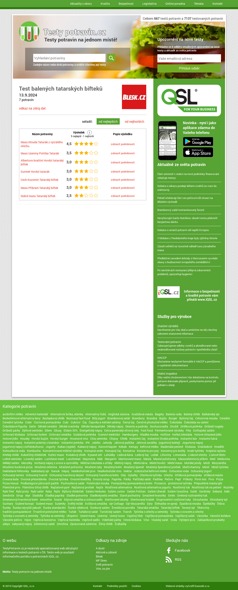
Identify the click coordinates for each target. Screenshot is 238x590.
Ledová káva (125, 455)
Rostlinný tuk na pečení (206, 487)
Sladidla (37, 495)
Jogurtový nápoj (192, 443)
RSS (178, 559)
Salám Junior (116, 491)
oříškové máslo (213, 475)
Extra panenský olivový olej (121, 430)
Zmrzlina (62, 524)
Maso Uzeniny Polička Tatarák (40, 153)
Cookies (136, 586)
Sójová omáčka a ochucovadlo (83, 499)
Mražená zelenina (46, 467)
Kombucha (34, 451)
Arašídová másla (142, 414)
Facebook (182, 550)
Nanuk (55, 471)
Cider (28, 422)
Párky (127, 479)
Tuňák (72, 512)
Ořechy (168, 475)
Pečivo (169, 479)
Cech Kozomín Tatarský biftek (39, 180)
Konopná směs (93, 451)
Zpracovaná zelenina (83, 524)
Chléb (123, 438)
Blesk (99, 556)
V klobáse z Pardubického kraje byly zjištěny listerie (187, 238)
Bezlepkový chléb (53, 418)
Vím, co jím (103, 568)
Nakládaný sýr (40, 471)
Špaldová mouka (190, 503)
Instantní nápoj (12, 443)
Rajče (99, 487)
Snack (58, 499)
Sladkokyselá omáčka (104, 495)
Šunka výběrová (78, 508)
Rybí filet (8, 491)
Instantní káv (188, 438)
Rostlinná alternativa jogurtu (152, 487)
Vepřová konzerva (44, 520)
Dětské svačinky (69, 426)
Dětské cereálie (47, 426)
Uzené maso (87, 516)
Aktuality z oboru (81, 3)
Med (212, 459)
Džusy (58, 430)
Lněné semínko (12, 459)
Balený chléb (192, 414)
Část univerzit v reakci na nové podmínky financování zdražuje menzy (188, 176)
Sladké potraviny (77, 495)
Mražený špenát (134, 467)
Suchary (8, 503)
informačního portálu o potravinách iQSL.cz (31, 556)
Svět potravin (104, 564)
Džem (48, 430)
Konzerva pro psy (148, 451)
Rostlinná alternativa (118, 487)
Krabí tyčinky (195, 451)
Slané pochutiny (130, 495)
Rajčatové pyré (60, 487)
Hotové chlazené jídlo (208, 434)
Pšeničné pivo (11, 487)
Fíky (188, 430)
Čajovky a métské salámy (105, 422)
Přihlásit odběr (189, 68)
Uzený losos (117, 516)
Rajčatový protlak (83, 487)
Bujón (163, 418)
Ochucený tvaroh (36, 475)
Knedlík (219, 447)
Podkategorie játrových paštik (40, 483)
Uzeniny (102, 516)
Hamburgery (130, 434)
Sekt (227, 491)
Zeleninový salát (44, 524)
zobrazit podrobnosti (123, 144)
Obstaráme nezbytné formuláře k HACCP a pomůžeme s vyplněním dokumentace (189, 361)
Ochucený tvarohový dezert (66, 475)
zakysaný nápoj (22, 524)
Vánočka (202, 516)
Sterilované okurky (116, 499)
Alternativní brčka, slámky (66, 414)
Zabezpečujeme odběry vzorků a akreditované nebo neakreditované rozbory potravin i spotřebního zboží (189, 345)
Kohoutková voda (14, 451)
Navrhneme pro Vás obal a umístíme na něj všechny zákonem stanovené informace (189, 329)
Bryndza (152, 418)
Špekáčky (209, 503)
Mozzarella (219, 463)
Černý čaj (128, 422)
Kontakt (217, 3)
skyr (27, 495)
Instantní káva (208, 438)
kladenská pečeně (172, 447)
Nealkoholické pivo (83, 471)
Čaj (84, 422)
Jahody (107, 443)
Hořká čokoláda (182, 434)
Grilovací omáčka (60, 434)
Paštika (158, 479)
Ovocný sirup (101, 479)
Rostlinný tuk (181, 487)
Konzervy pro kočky (173, 451)
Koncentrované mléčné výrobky (62, 451)
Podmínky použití (117, 586)
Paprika (117, 479)
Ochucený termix (13, 475)
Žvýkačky (120, 524)
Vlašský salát (159, 520)
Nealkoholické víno (109, 471)
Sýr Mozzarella (135, 503)
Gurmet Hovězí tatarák (35, 172)
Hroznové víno (79, 438)
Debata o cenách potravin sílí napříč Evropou (183, 230)
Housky (25, 438)
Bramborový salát (118, 418)
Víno (146, 520)
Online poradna (175, 3)
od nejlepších (108, 121)
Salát (193, 491)
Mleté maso (175, 463)
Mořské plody (192, 463)
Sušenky (60, 503)
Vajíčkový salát (185, 516)
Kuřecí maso (56, 455)
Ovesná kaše (11, 479)
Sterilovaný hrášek (142, 499)
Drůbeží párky (11, 430)
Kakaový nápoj (87, 447)
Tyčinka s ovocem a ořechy (187, 512)
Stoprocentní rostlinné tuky (173, 499)
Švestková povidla (123, 508)
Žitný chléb (106, 524)
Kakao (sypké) (67, 447)
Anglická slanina (118, 414)
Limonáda (179, 455)
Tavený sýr (188, 508)
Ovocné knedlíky (80, 479)
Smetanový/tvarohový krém (20, 499)
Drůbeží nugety (213, 426)
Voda (173, 520)
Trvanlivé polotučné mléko (49, 512)
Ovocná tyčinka (58, 479)
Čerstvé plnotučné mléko (152, 422)
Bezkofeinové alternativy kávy (22, 418)
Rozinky (228, 487)
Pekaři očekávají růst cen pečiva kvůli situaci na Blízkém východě (185, 200)
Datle (32, 426)
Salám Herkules (96, 491)
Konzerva (129, 451)
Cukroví (75, 422)
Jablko (96, 443)
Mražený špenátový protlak (163, 467)
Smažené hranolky (154, 495)
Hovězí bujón (40, 438)
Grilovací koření (37, 434)
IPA (87, 443)
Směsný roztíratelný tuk (192, 495)
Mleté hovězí (157, 463)
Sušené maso (44, 503)
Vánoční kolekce (220, 516)
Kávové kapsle (107, 447)
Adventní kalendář (36, 414)
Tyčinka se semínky (52, 516)
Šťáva (221, 503)
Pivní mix (200, 479)
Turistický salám (110, 512)
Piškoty (188, 479)
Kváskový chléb (76, 455)
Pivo (211, 479)
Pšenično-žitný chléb (35, 487)
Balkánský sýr (211, 414)
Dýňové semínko (32, 430)
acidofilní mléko (13, 414)
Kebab (123, 447)
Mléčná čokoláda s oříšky (96, 463)
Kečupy (133, 447)
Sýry (150, 503)
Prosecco (160, 483)
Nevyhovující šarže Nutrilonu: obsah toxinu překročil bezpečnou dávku (187, 220)
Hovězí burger (59, 438)
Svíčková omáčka (96, 503)
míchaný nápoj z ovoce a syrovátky (56, 463)
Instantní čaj (137, 438)
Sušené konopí (24, 503)
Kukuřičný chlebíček (33, 455)
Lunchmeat (73, 459)
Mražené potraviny (71, 467)
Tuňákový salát (88, 512)
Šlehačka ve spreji (166, 503)
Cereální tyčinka (13, 422)
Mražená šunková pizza (18, 467)
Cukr (66, 422)
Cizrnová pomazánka (47, 422)
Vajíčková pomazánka (159, 516)
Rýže (57, 491)
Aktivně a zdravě (106, 552)
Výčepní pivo (187, 520)
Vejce (27, 520)
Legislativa (149, 3)
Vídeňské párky (111, 520)
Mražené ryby (93, 467)
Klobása (190, 447)
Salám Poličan (136, 491)
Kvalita (105, 3)
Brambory (138, 418)
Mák (100, 459)
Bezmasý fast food (78, 418)
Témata (199, 3)
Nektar (128, 471)
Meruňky (26, 463)
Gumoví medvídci (109, 434)
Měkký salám (11, 463)
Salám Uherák (156, 491)
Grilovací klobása (14, 434)
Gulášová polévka (84, 434)
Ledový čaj (142, 455)
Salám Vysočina (178, 491)
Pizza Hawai (11, 483)
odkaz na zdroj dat (32, 108)
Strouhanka (200, 499)
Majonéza (89, 459)
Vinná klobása (132, 520)
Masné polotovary (164, 459)
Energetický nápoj (91, 430)
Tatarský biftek (170, 508)
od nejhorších (134, 121)
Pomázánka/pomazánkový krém (131, 483)
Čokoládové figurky (15, 426)
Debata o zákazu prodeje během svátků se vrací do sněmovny (187, 188)
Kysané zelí (95, 455)
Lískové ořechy (197, 455)
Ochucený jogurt (201, 471)
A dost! (100, 548)
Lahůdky (109, 455)
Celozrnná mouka (206, 418)
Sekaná (217, 491)
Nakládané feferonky (16, 471)
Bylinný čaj (186, 418)
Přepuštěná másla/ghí (208, 483)
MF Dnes (101, 560)
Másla (147, 459)
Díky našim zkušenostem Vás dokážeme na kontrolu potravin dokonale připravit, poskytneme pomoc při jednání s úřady (189, 379)
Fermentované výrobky (169, 430)
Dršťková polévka (191, 426)
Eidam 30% (71, 430)
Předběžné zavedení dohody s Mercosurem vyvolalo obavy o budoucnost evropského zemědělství (187, 260)
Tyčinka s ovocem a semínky (20, 516)
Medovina (223, 459)
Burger (173, 418)
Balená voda (174, 414)
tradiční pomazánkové (17, 512)
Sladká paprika (54, 495)
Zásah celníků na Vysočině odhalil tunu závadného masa (186, 248)
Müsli (205, 467)
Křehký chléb (11, 455)
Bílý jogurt (98, 418)
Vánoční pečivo (12, 520)
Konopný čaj (113, 451)
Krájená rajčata (216, 451)
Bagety (159, 414)
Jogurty (50, 447)
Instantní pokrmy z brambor (41, 443)
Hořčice (165, 434)
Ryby (49, 491)
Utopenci (72, 516)
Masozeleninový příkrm (193, 459)
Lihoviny (165, 455)
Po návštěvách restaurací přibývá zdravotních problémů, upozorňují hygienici (184, 272)
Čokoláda (176, 422)
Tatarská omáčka (148, 508)
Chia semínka (98, 438)
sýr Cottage (116, 503)
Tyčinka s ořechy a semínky (151, 512)
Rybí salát (37, 491)
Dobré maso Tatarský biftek (38, 196)
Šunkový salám (100, 508)
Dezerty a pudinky (136, 426)
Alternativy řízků (95, 414)
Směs (171, 495)
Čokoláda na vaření (196, 422)
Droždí (174, 426)
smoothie (46, 499)
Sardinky (204, 491)
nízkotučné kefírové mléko (150, 471)
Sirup (19, 495)
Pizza (219, 479)
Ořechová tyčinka (151, 475)
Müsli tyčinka (219, 467)
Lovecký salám (33, 459)
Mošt (206, 463)
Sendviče (8, 495)
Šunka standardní (54, 508)
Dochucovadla (159, 426)
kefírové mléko (149, 447)
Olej (123, 475)
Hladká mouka (149, 434)
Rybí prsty (22, 491)
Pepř (178, 479)
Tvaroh (127, 512)
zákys (6, 524)
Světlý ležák (75, 503)
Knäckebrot (205, 447)
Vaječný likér (135, 516)
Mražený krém (113, 467)
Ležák (154, 455)
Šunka (7, 508)
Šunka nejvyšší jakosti (27, 508)
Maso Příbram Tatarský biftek (39, 188)
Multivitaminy (191, 467)
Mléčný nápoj (122, 463)
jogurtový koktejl (169, 443)
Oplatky (133, 475)
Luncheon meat (54, 459)
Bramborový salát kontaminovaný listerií (180, 210)
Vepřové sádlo (91, 520)
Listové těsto (217, 455)
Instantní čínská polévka (162, 438)
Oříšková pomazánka (188, 475)
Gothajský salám (204, 430)
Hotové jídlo (10, 438)
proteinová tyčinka (180, 483)
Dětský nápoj (115, 426)
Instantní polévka (72, 443)
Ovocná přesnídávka (34, 479)
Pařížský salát (142, 479)
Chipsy (113, 438)
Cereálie (225, 418)
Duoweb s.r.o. (202, 586)
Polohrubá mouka (97, 483)
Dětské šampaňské (93, 426)
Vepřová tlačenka (69, 520)
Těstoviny (203, 508)
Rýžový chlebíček (73, 491)
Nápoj (65, 471)
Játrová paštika (124, 443)
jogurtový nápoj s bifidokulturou (23, 447)
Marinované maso (129, 459)
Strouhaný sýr (219, 499)
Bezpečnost (126, 3)
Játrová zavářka (146, 443)
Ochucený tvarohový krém (102, 475)
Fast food (147, 430)
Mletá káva (140, 463)
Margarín (110, 459)
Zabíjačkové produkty (211, 520)
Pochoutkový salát (72, 483)
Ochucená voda (179, 471)
